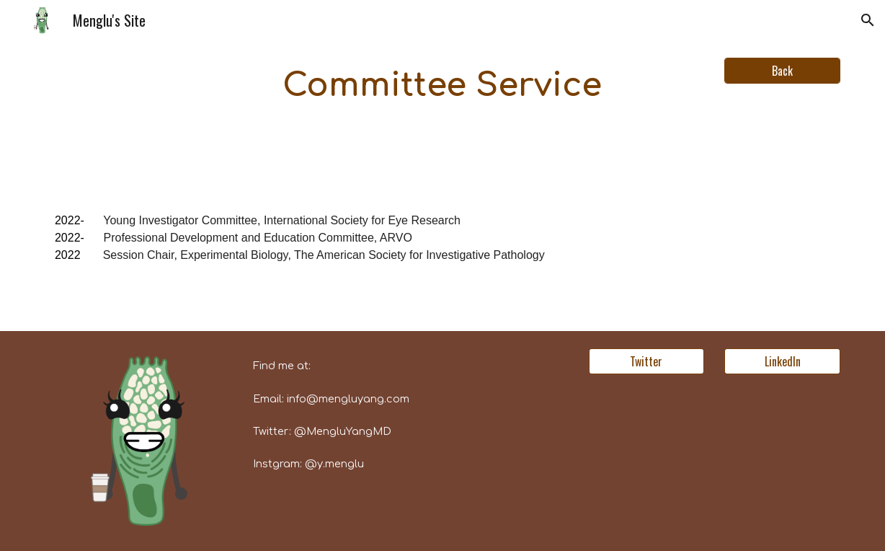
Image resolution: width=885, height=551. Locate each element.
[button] (867, 20)
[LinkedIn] (782, 361)
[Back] (782, 70)
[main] (442, 86)
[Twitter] (646, 361)
